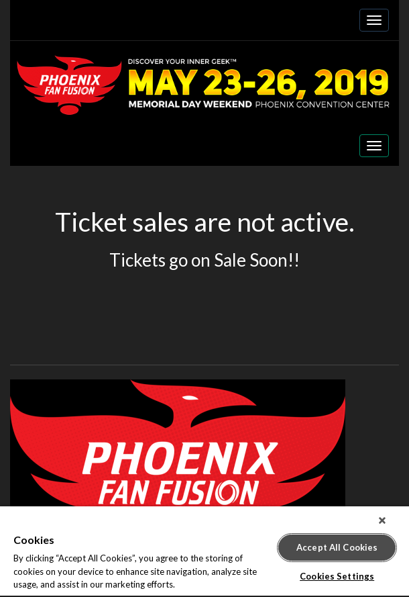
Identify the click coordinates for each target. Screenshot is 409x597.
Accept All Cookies (336, 547)
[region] (204, 551)
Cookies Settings (337, 576)
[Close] (382, 520)
